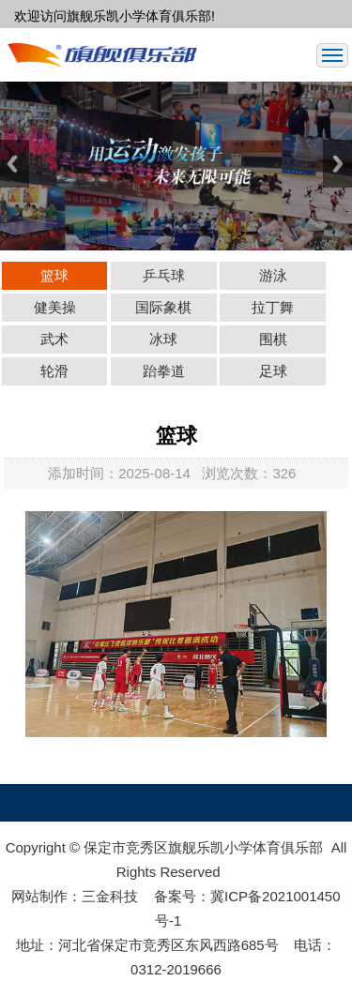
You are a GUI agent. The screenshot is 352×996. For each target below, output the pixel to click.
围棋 (273, 339)
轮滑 (54, 371)
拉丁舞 (273, 307)
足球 (273, 371)
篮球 (54, 275)
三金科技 (110, 896)
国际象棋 (163, 307)
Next (337, 164)
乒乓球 (164, 275)
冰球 (163, 339)
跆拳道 (164, 371)
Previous (14, 164)
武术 (54, 339)
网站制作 (39, 896)
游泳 (273, 275)
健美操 (55, 307)
